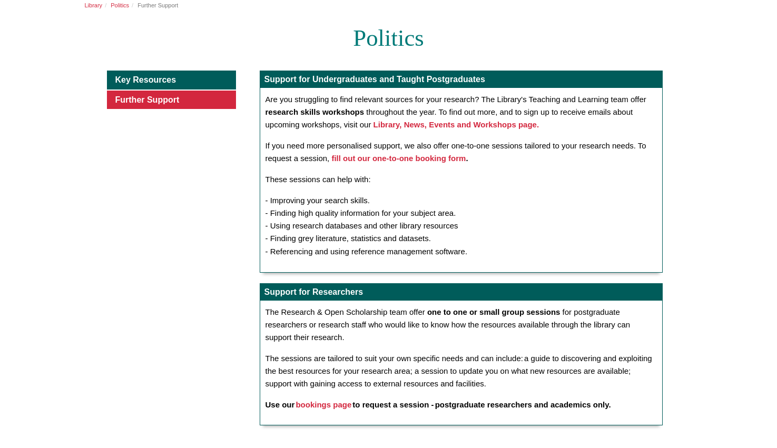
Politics (120, 5)
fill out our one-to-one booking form (398, 158)
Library (94, 5)
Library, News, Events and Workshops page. (456, 124)
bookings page (323, 404)
